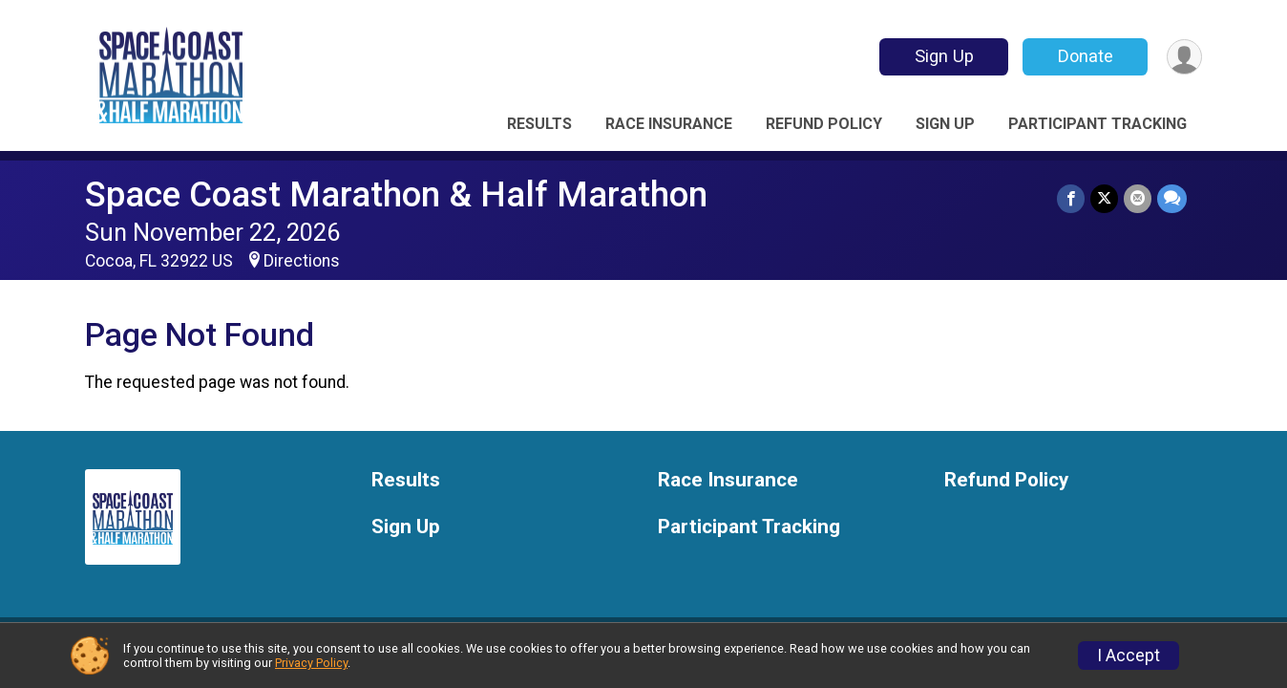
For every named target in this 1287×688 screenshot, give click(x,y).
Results (539, 124)
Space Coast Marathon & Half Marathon (396, 194)
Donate (1085, 56)
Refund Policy (824, 124)
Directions (302, 260)
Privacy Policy (311, 663)
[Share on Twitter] (1104, 198)
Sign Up (944, 56)
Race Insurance (668, 124)
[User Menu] (1184, 57)
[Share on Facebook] (1071, 198)
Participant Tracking (1097, 124)
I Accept (1128, 655)
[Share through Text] (1172, 198)
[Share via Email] (1137, 198)
